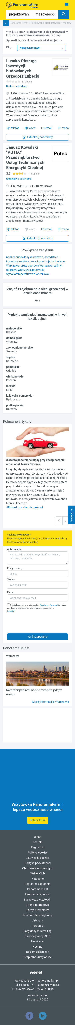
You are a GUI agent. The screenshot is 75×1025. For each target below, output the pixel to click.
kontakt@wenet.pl (48, 984)
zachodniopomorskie (19, 347)
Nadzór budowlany (16, 86)
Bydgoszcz (13, 399)
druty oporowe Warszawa (37, 265)
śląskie (10, 357)
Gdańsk (11, 370)
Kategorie (38, 878)
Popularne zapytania (37, 883)
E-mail (10, 592)
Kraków (11, 332)
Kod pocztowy (15, 568)
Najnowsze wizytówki (37, 899)
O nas (37, 836)
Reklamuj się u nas (37, 951)
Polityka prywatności (38, 863)
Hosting (37, 946)
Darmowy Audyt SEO (37, 936)
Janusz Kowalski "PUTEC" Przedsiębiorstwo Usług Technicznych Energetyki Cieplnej (25, 157)
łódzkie (10, 386)
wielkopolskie (15, 376)
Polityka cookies (38, 852)
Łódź (9, 389)
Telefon (11, 579)
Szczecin (11, 351)
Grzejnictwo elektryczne (18, 179)
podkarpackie (14, 405)
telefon (14, 128)
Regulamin (37, 847)
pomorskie (13, 366)
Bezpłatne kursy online (38, 957)
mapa (65, 128)
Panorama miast (37, 889)
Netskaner (37, 941)
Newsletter (71, 515)
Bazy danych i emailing (37, 931)
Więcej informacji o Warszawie (50, 701)
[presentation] (37, 622)
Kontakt (38, 842)
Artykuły (37, 920)
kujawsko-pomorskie (19, 395)
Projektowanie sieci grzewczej (45, 23)
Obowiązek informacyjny (37, 868)
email (48, 128)
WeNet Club (37, 873)
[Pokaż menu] (66, 4)
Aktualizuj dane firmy (39, 137)
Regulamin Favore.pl (49, 605)
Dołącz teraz (37, 820)
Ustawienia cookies (37, 857)
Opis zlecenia (14, 549)
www (32, 128)
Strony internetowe (37, 904)
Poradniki (37, 925)
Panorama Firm (18, 23)
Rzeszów (11, 409)
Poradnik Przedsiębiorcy (38, 915)
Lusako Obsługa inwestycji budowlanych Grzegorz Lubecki (22, 68)
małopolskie (14, 328)
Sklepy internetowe (37, 910)
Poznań (11, 380)
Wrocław (11, 341)
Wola (37, 301)
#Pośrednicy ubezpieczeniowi (24, 507)
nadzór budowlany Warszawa (24, 257)
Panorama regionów (37, 894)
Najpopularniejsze (29, 47)
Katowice (12, 361)
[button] (59, 520)
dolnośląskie (14, 338)
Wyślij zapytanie (37, 636)
